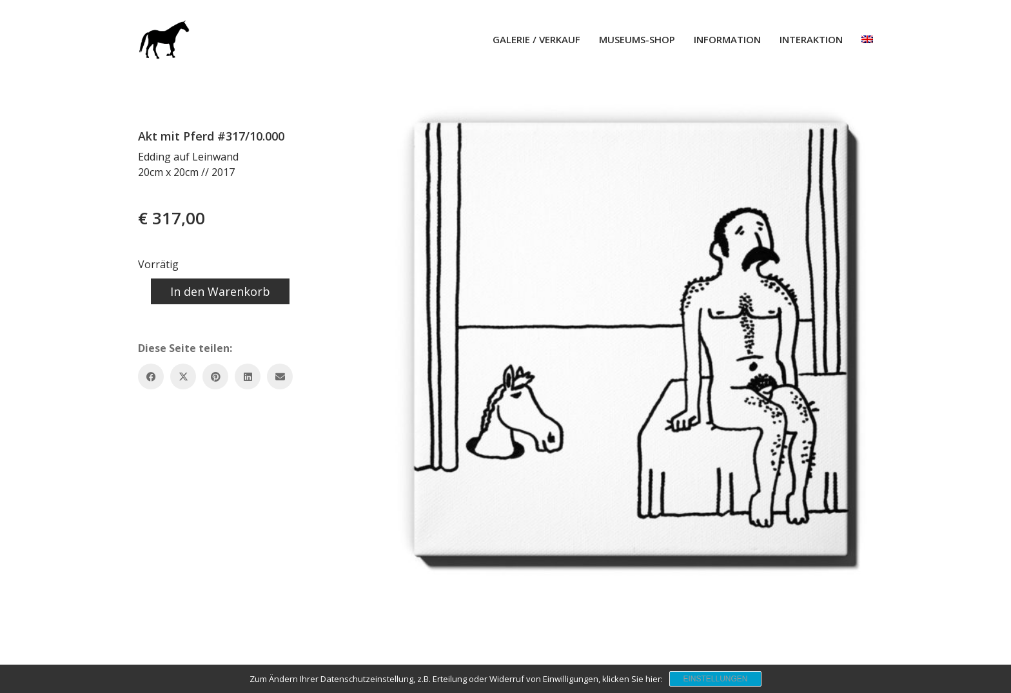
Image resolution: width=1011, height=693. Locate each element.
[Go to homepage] (164, 39)
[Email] (280, 376)
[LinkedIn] (247, 376)
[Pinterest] (215, 376)
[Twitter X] (183, 376)
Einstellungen (715, 678)
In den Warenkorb (220, 291)
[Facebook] (151, 376)
